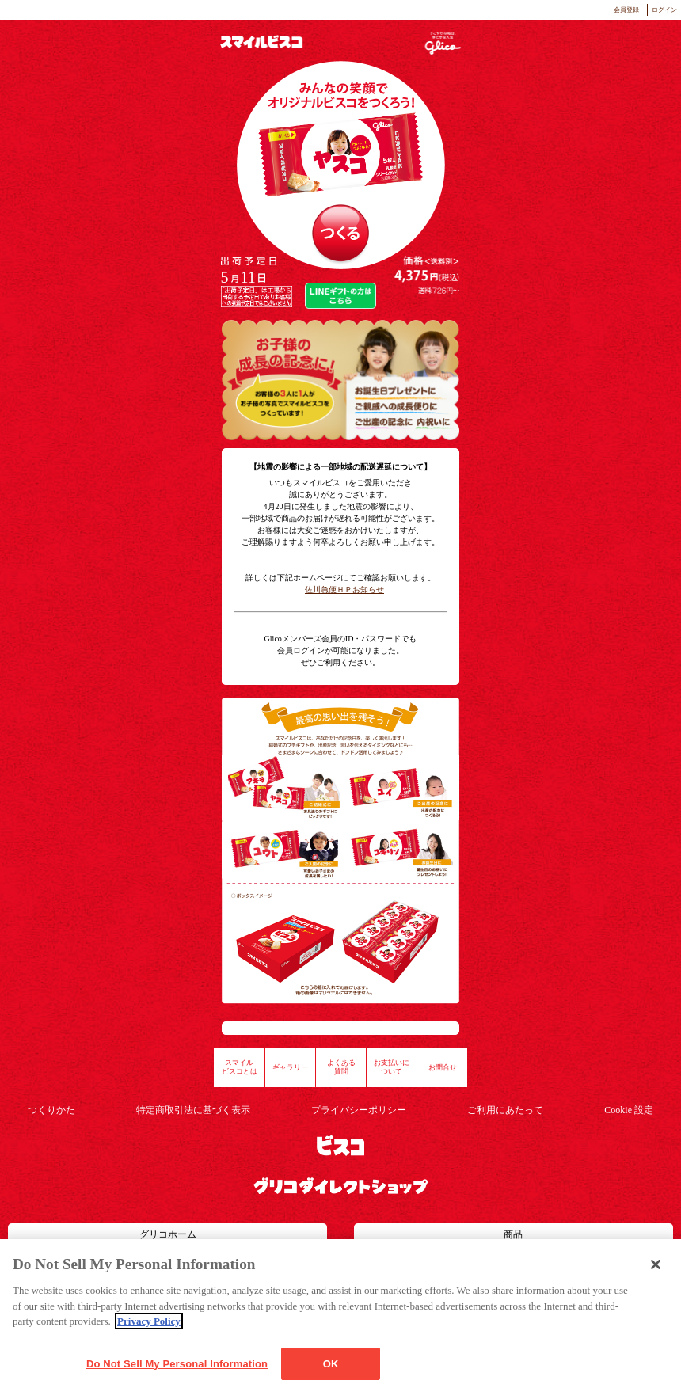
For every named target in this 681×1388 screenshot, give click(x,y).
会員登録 (626, 9)
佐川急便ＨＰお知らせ (344, 589)
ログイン (664, 9)
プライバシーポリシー (358, 1110)
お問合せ (442, 1067)
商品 (513, 1234)
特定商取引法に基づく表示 (193, 1110)
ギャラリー (290, 1067)
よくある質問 (341, 1067)
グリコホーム (167, 1234)
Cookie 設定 (628, 1110)
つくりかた (51, 1110)
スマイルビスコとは (239, 1067)
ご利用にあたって (505, 1110)
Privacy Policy (149, 1338)
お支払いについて (391, 1067)
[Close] (655, 1281)
